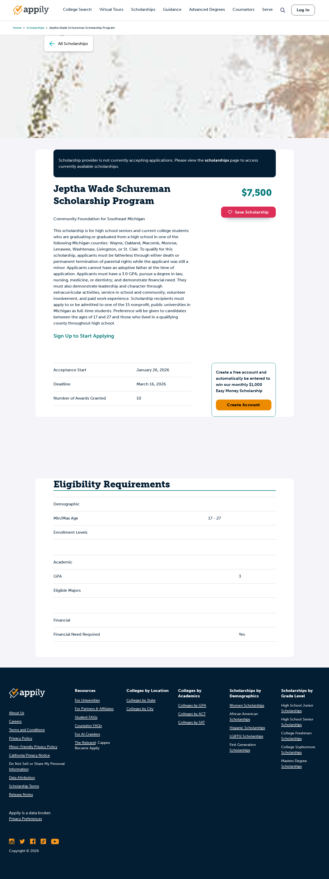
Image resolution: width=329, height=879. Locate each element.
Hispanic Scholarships (247, 728)
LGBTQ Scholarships (246, 736)
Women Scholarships (247, 705)
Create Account (243, 404)
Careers (15, 721)
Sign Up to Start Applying (83, 336)
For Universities (87, 700)
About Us (16, 713)
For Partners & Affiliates (94, 709)
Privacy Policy (20, 738)
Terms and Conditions (27, 730)
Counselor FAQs (88, 726)
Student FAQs (86, 717)
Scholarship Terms (24, 786)
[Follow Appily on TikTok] (43, 841)
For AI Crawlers (87, 734)
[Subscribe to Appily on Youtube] (55, 841)
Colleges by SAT (191, 722)
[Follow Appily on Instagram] (11, 841)
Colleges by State (141, 700)
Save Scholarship (248, 212)
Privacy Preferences (25, 819)
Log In (303, 9)
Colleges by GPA (192, 705)
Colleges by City (139, 709)
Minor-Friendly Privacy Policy (33, 747)
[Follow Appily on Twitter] (22, 841)
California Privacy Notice (29, 755)
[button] (231, 212)
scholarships (217, 160)
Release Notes (21, 794)
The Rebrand (85, 743)
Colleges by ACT (192, 714)
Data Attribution (22, 777)
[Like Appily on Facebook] (32, 841)
